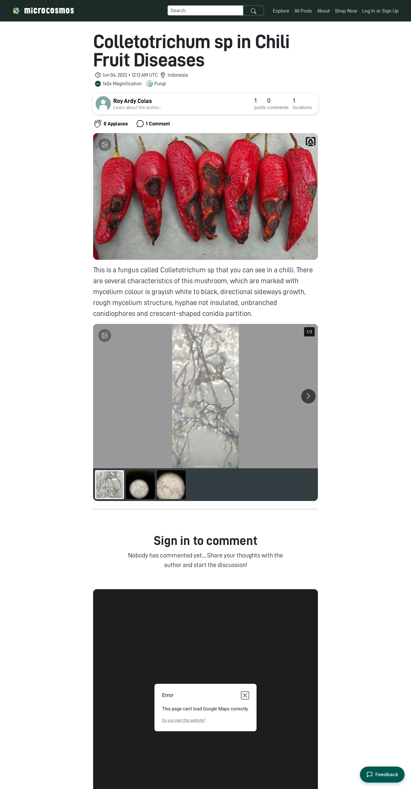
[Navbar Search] (205, 10)
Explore (281, 10)
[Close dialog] (245, 686)
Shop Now (346, 10)
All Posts (303, 10)
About (323, 10)
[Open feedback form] (382, 775)
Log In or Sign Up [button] (380, 10)
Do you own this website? (184, 710)
